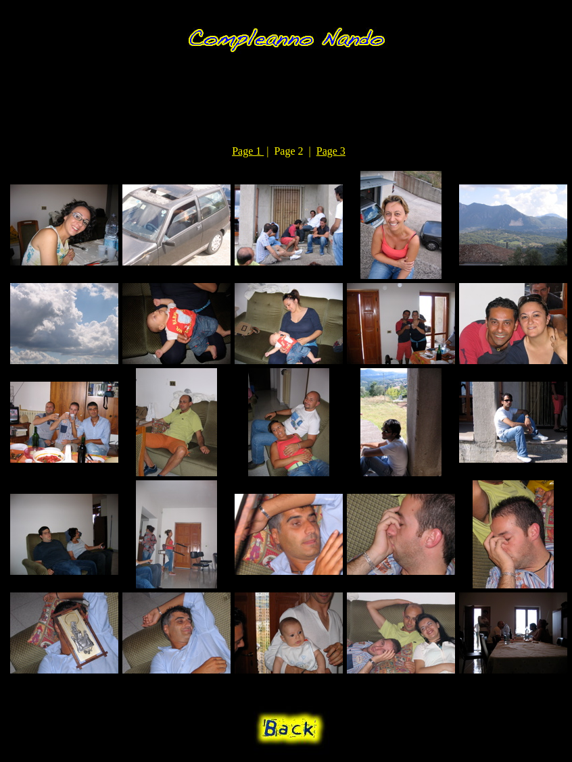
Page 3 (330, 151)
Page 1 (248, 151)
